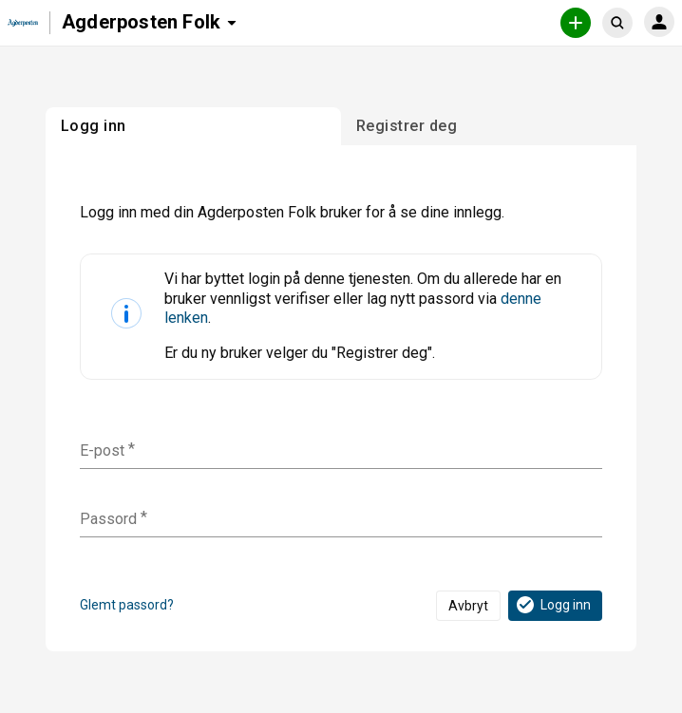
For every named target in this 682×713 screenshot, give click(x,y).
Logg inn (552, 604)
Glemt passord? (127, 604)
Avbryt (468, 605)
